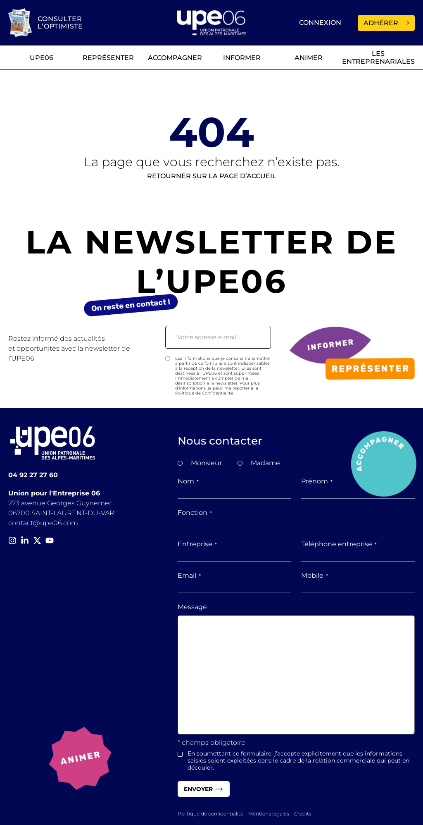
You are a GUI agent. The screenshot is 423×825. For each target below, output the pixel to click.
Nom (188, 481)
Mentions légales (268, 814)
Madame (265, 463)
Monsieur (206, 463)
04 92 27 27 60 (33, 475)
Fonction (195, 513)
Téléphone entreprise (339, 544)
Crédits (302, 814)
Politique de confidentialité (210, 814)
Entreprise (197, 544)
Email (189, 575)
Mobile (314, 575)
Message (192, 607)
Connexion (320, 22)
